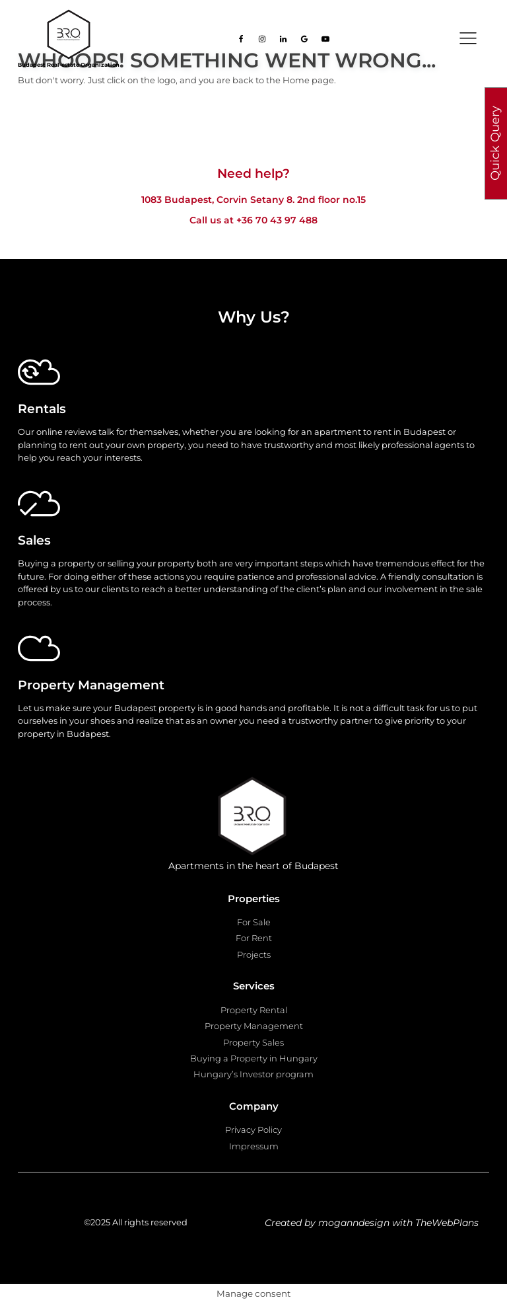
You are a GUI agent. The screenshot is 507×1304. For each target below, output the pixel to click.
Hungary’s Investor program (253, 1074)
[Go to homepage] (68, 34)
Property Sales (253, 1042)
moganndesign (353, 1223)
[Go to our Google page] (304, 39)
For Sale (254, 922)
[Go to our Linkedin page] (283, 39)
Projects (254, 954)
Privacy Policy (253, 1129)
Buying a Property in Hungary (254, 1058)
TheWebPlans (447, 1223)
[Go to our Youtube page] (325, 39)
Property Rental (253, 1010)
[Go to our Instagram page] (262, 39)
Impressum (254, 1146)
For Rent (254, 938)
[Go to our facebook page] (241, 39)
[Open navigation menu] (468, 38)
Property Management (254, 1025)
